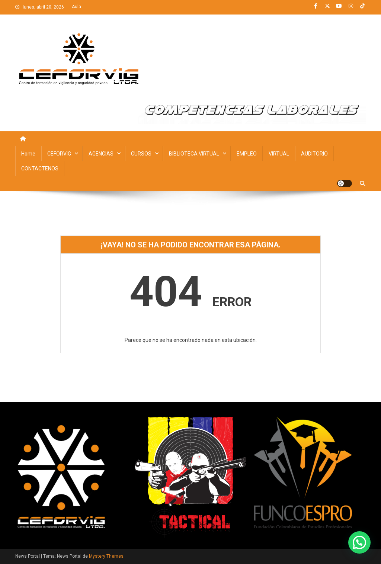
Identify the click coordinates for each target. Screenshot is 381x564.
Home (28, 154)
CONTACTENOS (39, 169)
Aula (76, 6)
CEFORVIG (59, 154)
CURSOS (141, 154)
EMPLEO (247, 154)
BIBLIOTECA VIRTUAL (194, 154)
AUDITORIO (314, 154)
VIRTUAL (279, 154)
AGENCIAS (101, 154)
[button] (359, 542)
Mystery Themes (106, 556)
